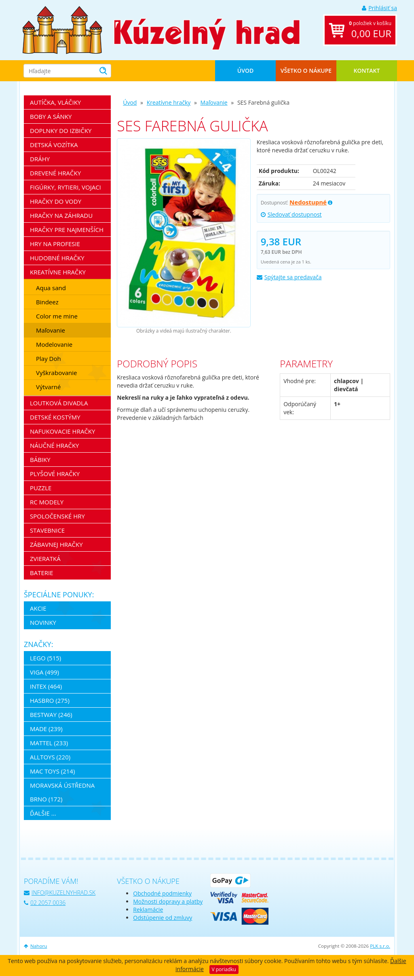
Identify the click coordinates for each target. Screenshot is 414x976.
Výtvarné (48, 387)
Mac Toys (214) (52, 771)
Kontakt (367, 70)
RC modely (46, 502)
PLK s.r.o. (380, 946)
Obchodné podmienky (162, 893)
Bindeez (47, 302)
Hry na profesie (55, 244)
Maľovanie (214, 102)
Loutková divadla (59, 403)
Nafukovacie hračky (62, 431)
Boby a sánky (51, 116)
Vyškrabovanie (56, 373)
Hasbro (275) (50, 700)
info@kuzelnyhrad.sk (59, 892)
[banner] (62, 29)
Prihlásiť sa (379, 8)
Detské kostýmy (55, 417)
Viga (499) (44, 672)
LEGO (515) (45, 658)
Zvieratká (45, 558)
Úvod (245, 70)
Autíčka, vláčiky (55, 102)
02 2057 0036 (44, 902)
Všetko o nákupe (306, 70)
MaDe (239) (46, 729)
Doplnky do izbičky (60, 130)
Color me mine (57, 316)
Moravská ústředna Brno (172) (62, 792)
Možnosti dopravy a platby (168, 901)
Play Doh (48, 358)
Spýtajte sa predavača (289, 277)
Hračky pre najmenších (67, 230)
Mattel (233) (49, 743)
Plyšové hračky (55, 474)
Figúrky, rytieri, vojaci (65, 187)
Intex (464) (46, 686)
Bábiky (40, 459)
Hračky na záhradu (61, 215)
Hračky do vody (55, 201)
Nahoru (35, 946)
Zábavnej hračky (56, 544)
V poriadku (224, 969)
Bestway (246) (51, 714)
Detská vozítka (54, 145)
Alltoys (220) (50, 757)
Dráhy (40, 159)
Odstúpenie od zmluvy (162, 917)
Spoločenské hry (57, 516)
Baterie (41, 573)
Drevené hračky (55, 173)
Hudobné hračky (57, 258)
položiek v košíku (370, 30)
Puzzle (40, 488)
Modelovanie (54, 344)
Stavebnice (47, 530)
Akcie (38, 608)
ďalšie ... (43, 813)
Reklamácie (148, 909)
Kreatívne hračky (169, 102)
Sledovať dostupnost (291, 214)
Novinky (43, 622)
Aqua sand (51, 288)
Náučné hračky (54, 445)
